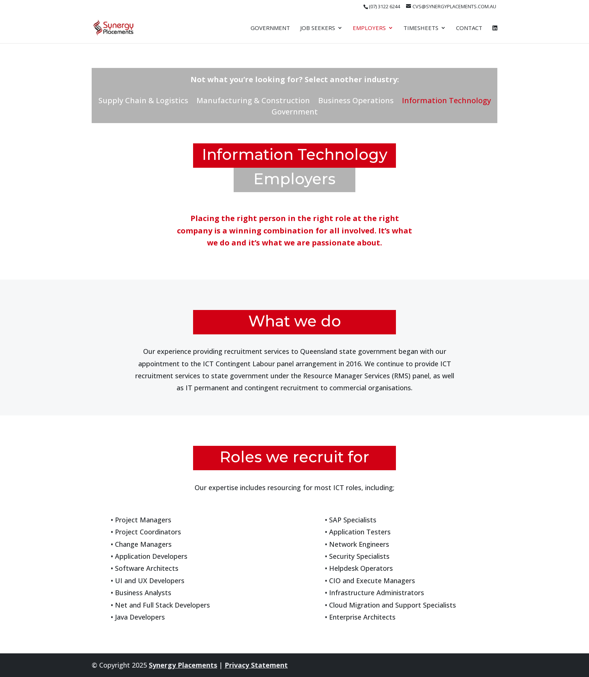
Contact (469, 28)
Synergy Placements (183, 664)
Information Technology (446, 101)
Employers (369, 28)
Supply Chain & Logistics (143, 101)
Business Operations (356, 101)
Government (270, 28)
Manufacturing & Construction (253, 101)
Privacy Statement (256, 664)
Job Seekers (317, 28)
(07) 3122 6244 (384, 6)
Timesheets (420, 28)
